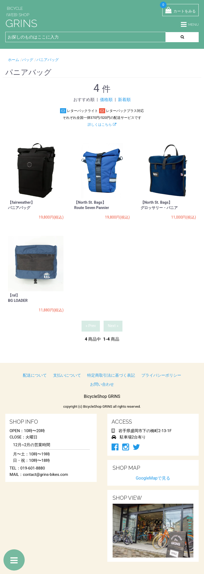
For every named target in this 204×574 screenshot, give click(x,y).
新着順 (124, 99)
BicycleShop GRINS (102, 396)
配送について (35, 375)
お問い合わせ (102, 384)
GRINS (21, 23)
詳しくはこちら (102, 125)
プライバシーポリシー (161, 375)
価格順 (106, 99)
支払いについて (67, 375)
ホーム (13, 60)
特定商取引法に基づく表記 (111, 375)
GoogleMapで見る (153, 478)
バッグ (27, 60)
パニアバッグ (47, 60)
